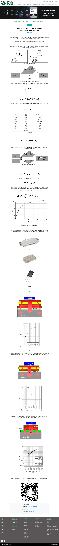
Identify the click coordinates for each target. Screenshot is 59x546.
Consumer (25, 526)
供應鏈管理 (25, 530)
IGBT (19, 37)
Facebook (32, 506)
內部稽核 (48, 534)
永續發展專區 (47, 4)
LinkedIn (35, 506)
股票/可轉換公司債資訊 (38, 522)
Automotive (25, 522)
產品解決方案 (29, 4)
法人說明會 (37, 526)
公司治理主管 (49, 533)
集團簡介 (2, 521)
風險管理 (48, 521)
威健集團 (55, 1)
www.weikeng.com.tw (33, 509)
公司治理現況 (49, 519)
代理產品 (24, 4)
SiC (24, 37)
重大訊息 (36, 525)
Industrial (25, 525)
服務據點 (2, 530)
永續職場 (25, 533)
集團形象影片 (3, 522)
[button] (4, 12)
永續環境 (25, 532)
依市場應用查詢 (14, 522)
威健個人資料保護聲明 (54, 544)
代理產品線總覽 (14, 519)
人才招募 (2, 529)
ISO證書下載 (26, 537)
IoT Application (26, 521)
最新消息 (2, 525)
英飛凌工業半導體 (29, 32)
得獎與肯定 (2, 526)
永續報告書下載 (26, 536)
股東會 (48, 522)
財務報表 (36, 521)
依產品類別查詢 (14, 521)
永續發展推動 (26, 529)
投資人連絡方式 (37, 519)
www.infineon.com (32, 504)
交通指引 (2, 532)
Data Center (25, 519)
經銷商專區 (51, 1)
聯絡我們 (47, 1)
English (43, 1)
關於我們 (20, 4)
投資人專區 (35, 4)
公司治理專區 (41, 4)
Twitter (29, 506)
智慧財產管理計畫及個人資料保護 (52, 526)
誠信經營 (48, 525)
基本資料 (2, 519)
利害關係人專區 (54, 4)
